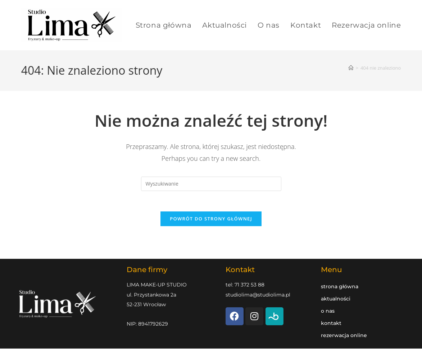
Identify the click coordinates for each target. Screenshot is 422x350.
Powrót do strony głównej (211, 220)
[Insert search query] (211, 184)
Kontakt (331, 324)
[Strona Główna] (351, 68)
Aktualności (335, 300)
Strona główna (339, 288)
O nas (328, 312)
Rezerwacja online (344, 336)
